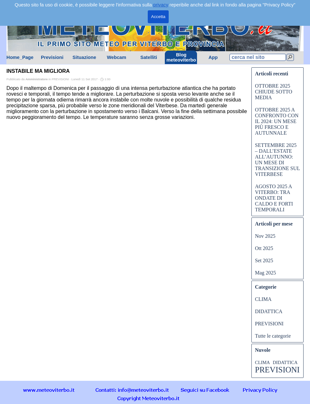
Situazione (84, 57)
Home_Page (19, 57)
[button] (132, 389)
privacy (160, 4)
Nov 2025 (265, 236)
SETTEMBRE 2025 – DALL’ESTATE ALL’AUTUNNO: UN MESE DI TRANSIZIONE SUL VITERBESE (277, 159)
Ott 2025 (264, 248)
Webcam (116, 57)
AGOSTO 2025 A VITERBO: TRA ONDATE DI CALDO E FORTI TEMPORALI (274, 198)
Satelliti (148, 57)
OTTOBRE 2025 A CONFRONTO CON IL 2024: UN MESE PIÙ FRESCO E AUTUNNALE (276, 121)
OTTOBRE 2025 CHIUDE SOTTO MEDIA (273, 91)
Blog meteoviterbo (181, 57)
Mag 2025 (265, 272)
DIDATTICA (268, 311)
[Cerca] (290, 57)
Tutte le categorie (273, 336)
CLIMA (263, 299)
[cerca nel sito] (258, 57)
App (213, 57)
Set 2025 (264, 260)
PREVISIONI (269, 323)
